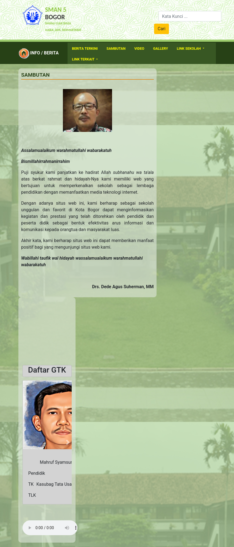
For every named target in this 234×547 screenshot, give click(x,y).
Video (139, 48)
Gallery (160, 48)
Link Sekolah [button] (189, 48)
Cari (161, 28)
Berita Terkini (85, 48)
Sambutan (116, 48)
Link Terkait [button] (83, 59)
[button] (26, 442)
